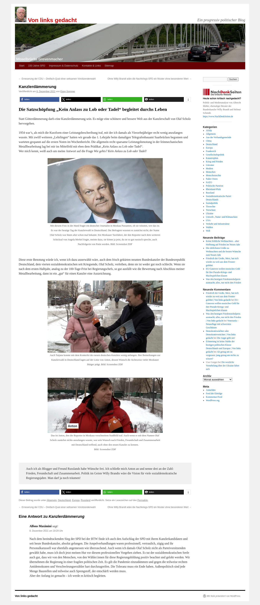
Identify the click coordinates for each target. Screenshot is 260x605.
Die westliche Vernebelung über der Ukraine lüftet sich (222, 365)
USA (208, 220)
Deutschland (64, 500)
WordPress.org (212, 400)
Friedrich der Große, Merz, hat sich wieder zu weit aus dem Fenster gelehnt (222, 262)
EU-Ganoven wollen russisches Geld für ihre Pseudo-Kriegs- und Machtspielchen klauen (223, 272)
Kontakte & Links (91, 65)
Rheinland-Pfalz (213, 189)
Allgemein (52, 500)
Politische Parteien (214, 185)
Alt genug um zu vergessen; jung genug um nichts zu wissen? (222, 355)
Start (21, 65)
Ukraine (209, 213)
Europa (76, 500)
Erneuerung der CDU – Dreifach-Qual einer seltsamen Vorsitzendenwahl (57, 78)
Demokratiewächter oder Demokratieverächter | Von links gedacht (221, 334)
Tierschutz (210, 210)
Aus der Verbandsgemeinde (218, 137)
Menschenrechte (213, 175)
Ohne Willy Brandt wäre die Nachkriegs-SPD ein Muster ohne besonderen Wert (149, 78)
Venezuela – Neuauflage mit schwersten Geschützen (222, 324)
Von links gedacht (52, 20)
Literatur (210, 165)
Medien (209, 168)
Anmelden (210, 390)
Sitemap (109, 65)
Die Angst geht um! (226, 338)
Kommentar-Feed (214, 397)
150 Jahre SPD (36, 65)
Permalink (142, 500)
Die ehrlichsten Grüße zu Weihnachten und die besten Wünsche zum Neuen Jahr (223, 251)
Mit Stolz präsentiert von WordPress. (224, 596)
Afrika (209, 130)
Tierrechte (210, 206)
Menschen (210, 172)
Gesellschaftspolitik (215, 154)
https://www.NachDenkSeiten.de (218, 116)
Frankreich (211, 151)
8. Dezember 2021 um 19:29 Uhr (46, 530)
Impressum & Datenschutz (63, 65)
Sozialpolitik (212, 203)
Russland (85, 500)
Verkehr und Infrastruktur (217, 223)
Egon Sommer (67, 91)
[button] (39, 99)
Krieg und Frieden (214, 161)
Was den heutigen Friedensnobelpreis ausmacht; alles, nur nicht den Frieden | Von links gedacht (223, 317)
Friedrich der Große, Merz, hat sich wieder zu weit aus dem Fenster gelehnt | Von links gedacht (222, 296)
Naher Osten (211, 179)
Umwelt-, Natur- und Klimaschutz (221, 217)
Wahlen (209, 227)
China (208, 140)
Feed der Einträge (214, 393)
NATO (209, 182)
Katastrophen (212, 158)
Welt (208, 230)
